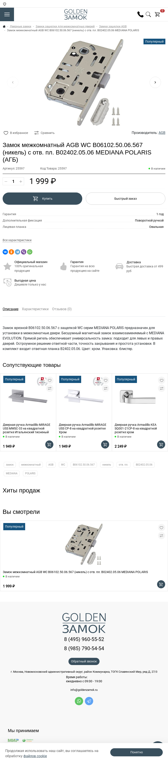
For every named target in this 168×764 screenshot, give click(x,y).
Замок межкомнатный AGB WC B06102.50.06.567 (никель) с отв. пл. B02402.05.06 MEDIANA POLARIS (75, 572)
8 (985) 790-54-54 (84, 648)
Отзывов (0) (62, 309)
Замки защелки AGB (113, 26)
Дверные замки (20, 26)
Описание (10, 309)
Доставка (134, 262)
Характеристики (35, 309)
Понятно (136, 752)
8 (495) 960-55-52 (84, 639)
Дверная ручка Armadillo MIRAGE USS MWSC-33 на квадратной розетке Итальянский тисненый (26, 428)
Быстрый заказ (125, 198)
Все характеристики (17, 240)
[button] (155, 82)
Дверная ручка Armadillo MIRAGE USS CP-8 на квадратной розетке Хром (82, 428)
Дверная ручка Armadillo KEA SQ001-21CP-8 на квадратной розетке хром (136, 428)
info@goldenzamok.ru (84, 689)
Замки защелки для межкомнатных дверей (65, 26)
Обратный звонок (84, 661)
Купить (42, 199)
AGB (162, 133)
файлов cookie (35, 756)
